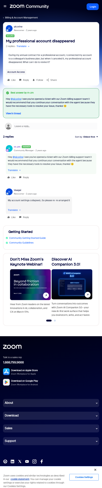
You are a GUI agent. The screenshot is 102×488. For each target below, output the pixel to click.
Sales (8, 428)
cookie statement (20, 479)
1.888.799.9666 (13, 362)
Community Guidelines (21, 242)
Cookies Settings (84, 477)
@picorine (16, 98)
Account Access (16, 71)
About (9, 403)
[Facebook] (41, 461)
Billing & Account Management (21, 17)
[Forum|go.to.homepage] (29, 7)
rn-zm (17, 146)
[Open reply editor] (51, 126)
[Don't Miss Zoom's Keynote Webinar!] (30, 288)
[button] (5, 6)
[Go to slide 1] (49, 320)
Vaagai (17, 190)
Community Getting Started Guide (27, 237)
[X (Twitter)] (20, 461)
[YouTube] (27, 461)
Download (12, 416)
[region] (51, 477)
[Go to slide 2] (54, 320)
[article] (51, 162)
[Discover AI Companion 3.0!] (72, 288)
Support (10, 441)
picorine (18, 26)
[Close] (95, 470)
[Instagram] (34, 461)
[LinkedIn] (12, 461)
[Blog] (5, 461)
